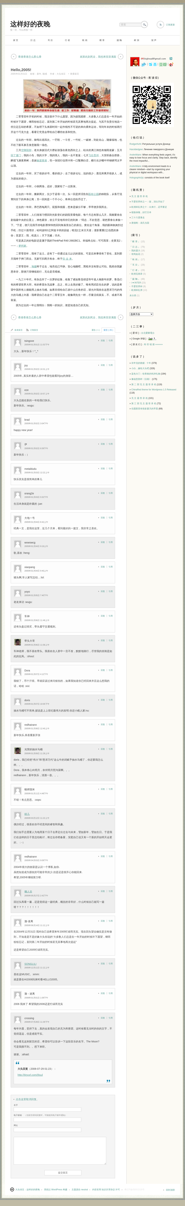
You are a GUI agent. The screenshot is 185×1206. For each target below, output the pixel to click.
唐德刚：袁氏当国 (140, 223)
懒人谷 (28, 891)
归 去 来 (67, 258)
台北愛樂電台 (147, 333)
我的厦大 (135, 250)
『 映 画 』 (135, 259)
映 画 (84, 40)
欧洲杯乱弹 (136, 290)
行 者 (67, 40)
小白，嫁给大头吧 (140, 368)
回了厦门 (16, 155)
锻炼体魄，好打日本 (141, 212)
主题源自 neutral (80, 1189)
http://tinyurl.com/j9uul (30, 1074)
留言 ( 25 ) (108, 330)
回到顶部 (170, 1190)
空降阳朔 (26, 150)
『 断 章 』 (135, 241)
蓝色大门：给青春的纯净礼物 (145, 373)
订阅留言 (34, 330)
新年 (39, 74)
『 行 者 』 (135, 270)
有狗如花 (135, 254)
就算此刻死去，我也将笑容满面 (98, 56)
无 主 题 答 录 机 (139, 196)
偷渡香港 (42, 160)
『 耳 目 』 (135, 265)
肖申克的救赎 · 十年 (141, 363)
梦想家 (22, 245)
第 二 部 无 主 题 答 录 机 (143, 384)
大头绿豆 (61, 74)
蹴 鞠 (119, 40)
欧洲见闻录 (136, 274)
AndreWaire (135, 154)
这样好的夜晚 (30, 24)
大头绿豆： (20, 1189)
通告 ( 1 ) (96, 330)
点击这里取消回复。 (27, 1099)
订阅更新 (170, 24)
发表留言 (18, 330)
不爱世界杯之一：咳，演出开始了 (148, 201)
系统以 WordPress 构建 (55, 1189)
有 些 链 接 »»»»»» (153, 344)
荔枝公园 (93, 194)
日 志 (32, 40)
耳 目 (50, 40)
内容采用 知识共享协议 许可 (106, 1189)
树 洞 (136, 40)
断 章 (102, 40)
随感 (45, 74)
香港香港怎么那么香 (29, 56)
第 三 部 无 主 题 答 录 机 (143, 403)
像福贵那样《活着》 (141, 379)
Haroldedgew (136, 149)
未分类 (133, 295)
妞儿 (27, 813)
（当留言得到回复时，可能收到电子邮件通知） (40, 1115)
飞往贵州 (93, 155)
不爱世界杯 (136, 286)
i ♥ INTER (136, 282)
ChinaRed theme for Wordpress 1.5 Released (153, 389)
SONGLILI (30, 963)
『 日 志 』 (135, 247)
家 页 (15, 40)
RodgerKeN (135, 144)
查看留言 (74, 74)
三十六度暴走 (138, 217)
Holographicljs (136, 177)
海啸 (34, 266)
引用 (111, 340)
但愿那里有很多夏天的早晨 (144, 408)
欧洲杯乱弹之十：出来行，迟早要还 (149, 207)
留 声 (153, 40)
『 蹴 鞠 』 (135, 279)
